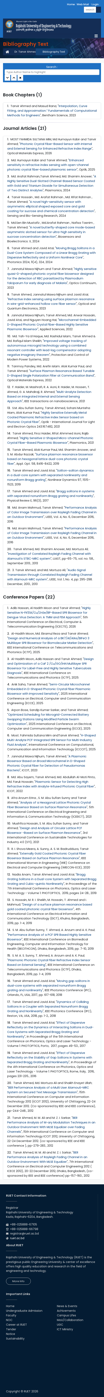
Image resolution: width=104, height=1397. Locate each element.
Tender (11, 1329)
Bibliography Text (54, 52)
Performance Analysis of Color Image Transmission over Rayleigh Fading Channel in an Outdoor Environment (52, 512)
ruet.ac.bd (17, 1238)
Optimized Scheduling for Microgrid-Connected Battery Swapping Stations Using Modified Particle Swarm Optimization (48, 719)
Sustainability (15, 1339)
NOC (9, 1320)
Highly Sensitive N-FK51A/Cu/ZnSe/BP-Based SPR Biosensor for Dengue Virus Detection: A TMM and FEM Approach (49, 612)
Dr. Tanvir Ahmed (25, 52)
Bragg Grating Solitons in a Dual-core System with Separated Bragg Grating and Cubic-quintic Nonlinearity (51, 879)
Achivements (66, 1311)
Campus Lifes (66, 1315)
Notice (10, 1334)
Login (95, 4)
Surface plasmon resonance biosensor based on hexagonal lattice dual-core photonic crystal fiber (50, 459)
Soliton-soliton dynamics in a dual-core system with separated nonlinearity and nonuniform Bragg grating (50, 475)
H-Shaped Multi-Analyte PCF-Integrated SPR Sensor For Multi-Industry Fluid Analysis (51, 740)
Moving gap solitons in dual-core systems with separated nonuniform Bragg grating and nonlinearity (48, 985)
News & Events (67, 1306)
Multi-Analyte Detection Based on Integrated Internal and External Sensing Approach (49, 396)
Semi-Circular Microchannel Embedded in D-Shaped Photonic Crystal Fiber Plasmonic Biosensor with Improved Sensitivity (49, 689)
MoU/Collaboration (70, 1320)
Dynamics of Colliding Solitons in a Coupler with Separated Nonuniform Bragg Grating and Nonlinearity (48, 1006)
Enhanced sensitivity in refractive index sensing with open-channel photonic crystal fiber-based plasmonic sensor (48, 165)
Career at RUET (16, 1325)
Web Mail (83, 4)
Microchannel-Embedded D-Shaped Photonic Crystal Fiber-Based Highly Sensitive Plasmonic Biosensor (51, 324)
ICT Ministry (65, 1329)
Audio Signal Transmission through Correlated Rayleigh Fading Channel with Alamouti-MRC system (49, 574)
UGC (60, 1325)
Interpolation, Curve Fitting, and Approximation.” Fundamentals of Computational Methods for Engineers (52, 110)
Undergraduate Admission (24, 1311)
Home (71, 4)
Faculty (11, 1315)
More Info (18, 1281)
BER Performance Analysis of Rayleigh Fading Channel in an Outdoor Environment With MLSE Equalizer (47, 1157)
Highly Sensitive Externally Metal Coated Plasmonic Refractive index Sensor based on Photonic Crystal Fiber (47, 417)
